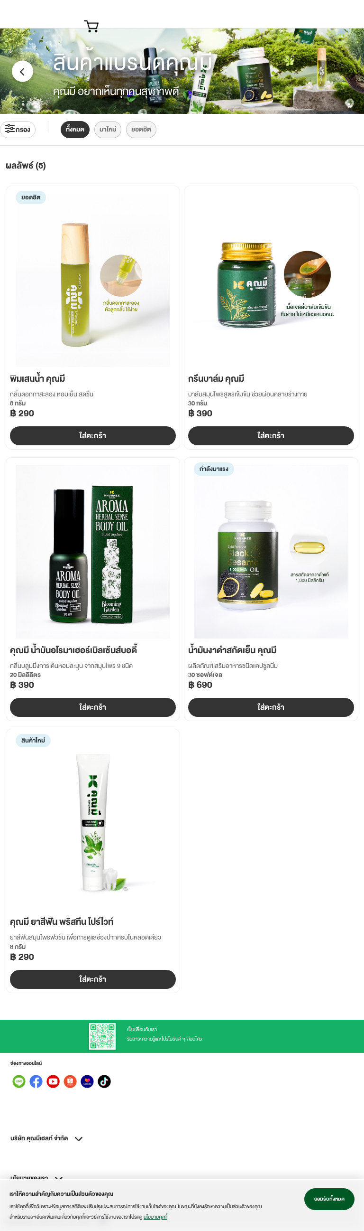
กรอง (17, 129)
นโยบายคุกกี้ (155, 1217)
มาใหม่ (108, 129)
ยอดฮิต (141, 129)
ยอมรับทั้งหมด (329, 1199)
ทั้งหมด (75, 129)
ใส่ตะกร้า (93, 436)
